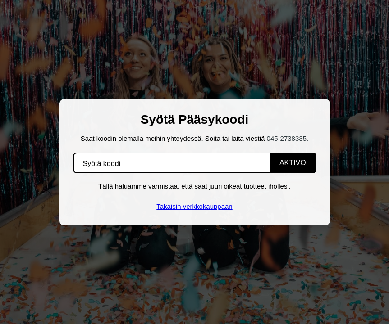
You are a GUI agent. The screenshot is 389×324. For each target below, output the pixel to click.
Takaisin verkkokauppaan (194, 206)
